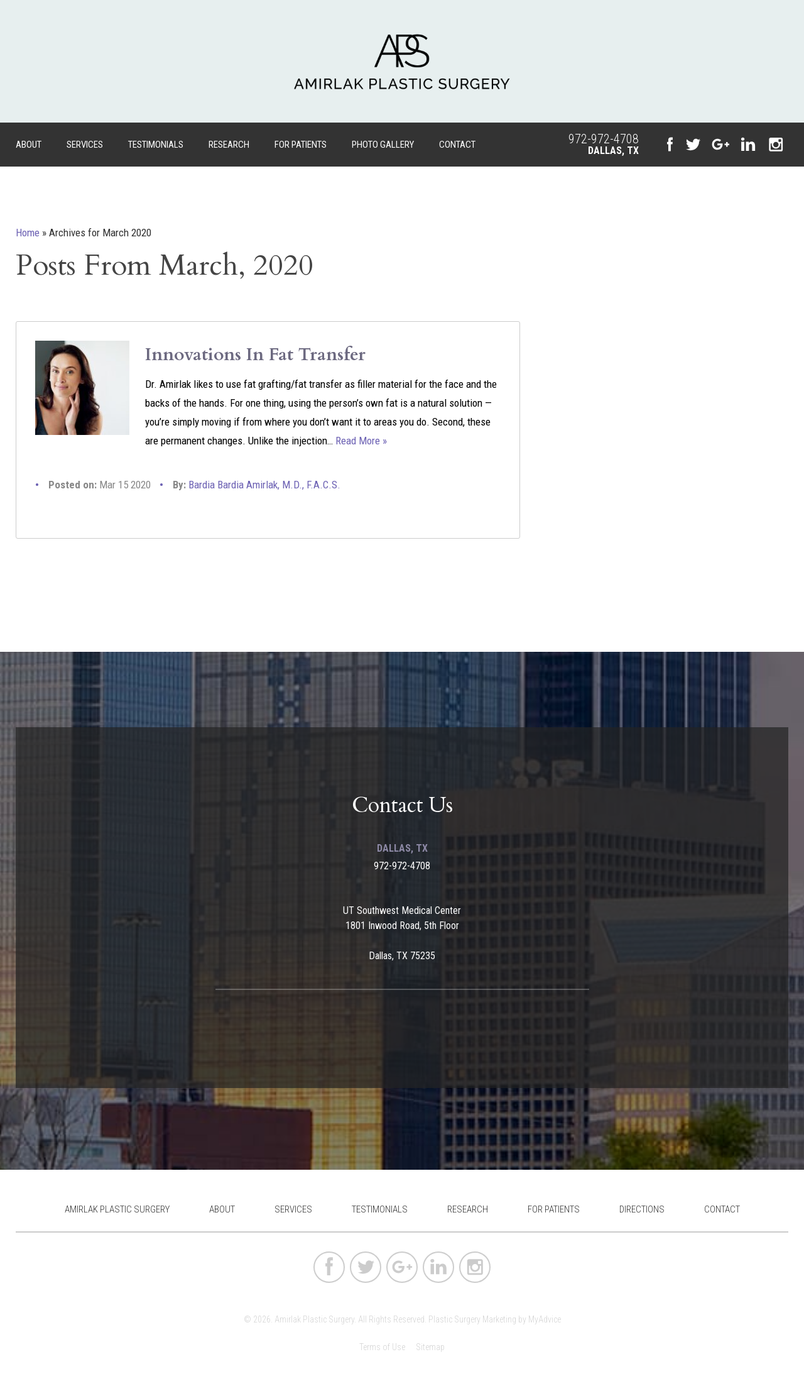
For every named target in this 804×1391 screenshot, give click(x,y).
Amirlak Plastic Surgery (117, 1209)
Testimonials (155, 144)
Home (28, 232)
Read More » (361, 440)
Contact (457, 144)
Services (85, 144)
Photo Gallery (383, 144)
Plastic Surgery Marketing (472, 1319)
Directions (642, 1209)
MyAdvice (544, 1319)
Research (229, 144)
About (28, 144)
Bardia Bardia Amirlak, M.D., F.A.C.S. (264, 484)
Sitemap (430, 1347)
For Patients (300, 144)
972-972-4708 (603, 138)
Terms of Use (382, 1347)
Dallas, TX (613, 151)
